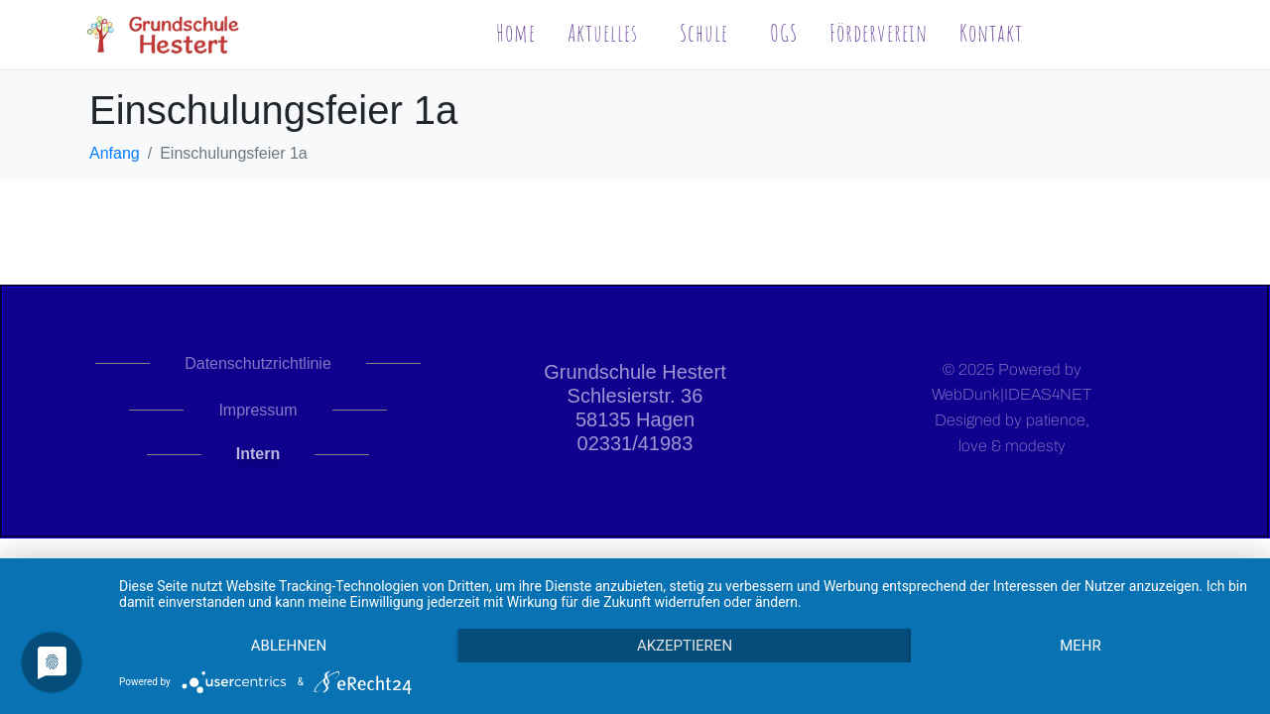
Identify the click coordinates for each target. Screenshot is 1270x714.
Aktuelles (603, 33)
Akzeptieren (684, 645)
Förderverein (878, 33)
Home (516, 33)
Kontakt (991, 33)
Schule (704, 33)
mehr (1080, 645)
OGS (784, 33)
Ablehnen (288, 645)
